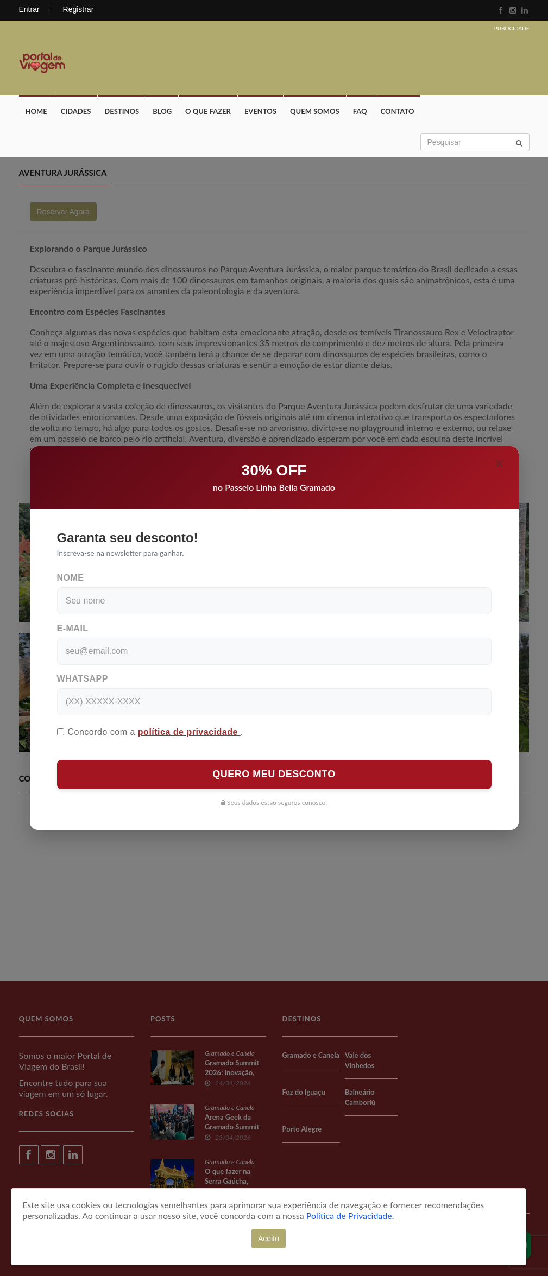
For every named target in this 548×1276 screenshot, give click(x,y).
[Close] (499, 463)
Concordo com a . (150, 732)
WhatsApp (82, 678)
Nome (70, 577)
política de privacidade (189, 732)
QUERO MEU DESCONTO (274, 774)
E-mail (73, 628)
